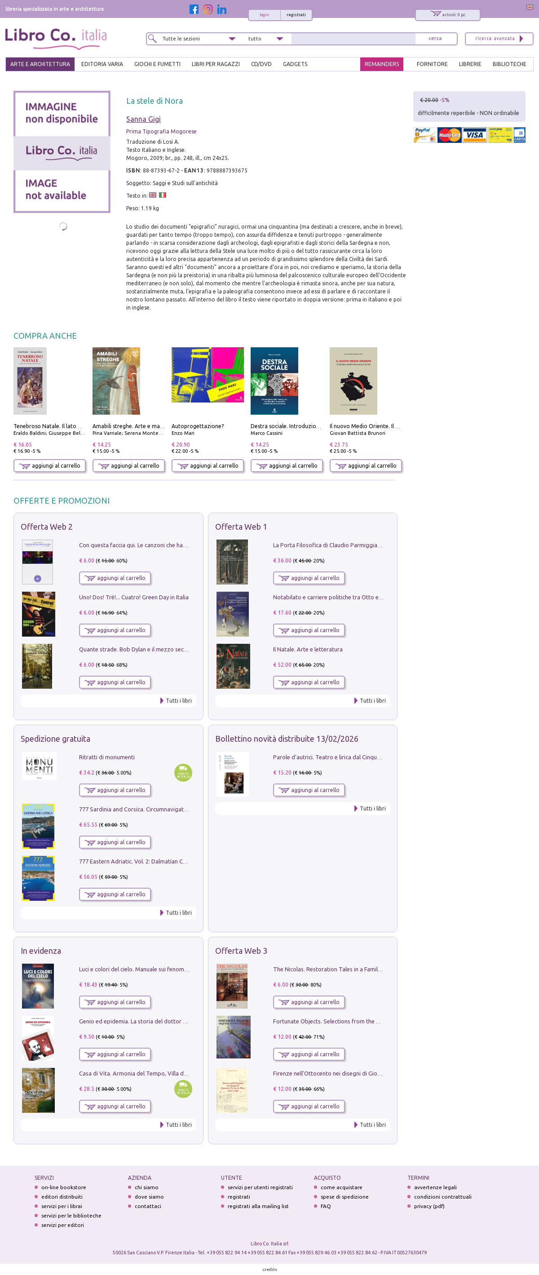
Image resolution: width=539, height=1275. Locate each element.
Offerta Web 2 (47, 526)
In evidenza (41, 950)
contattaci (148, 1206)
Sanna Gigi (143, 119)
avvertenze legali (435, 1187)
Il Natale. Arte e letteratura (308, 649)
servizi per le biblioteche (71, 1215)
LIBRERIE (470, 64)
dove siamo (149, 1197)
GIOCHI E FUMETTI (157, 64)
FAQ (326, 1206)
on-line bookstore (63, 1187)
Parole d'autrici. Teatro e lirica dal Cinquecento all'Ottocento (352, 757)
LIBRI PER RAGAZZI (216, 64)
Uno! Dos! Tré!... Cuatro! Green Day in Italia (134, 597)
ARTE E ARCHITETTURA (40, 64)
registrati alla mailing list (258, 1206)
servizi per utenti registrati (260, 1187)
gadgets (295, 64)
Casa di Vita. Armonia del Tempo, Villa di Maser (141, 1073)
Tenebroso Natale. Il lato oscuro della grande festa (77, 426)
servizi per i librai (61, 1206)
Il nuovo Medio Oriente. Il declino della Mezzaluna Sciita (401, 426)
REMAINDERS (382, 64)
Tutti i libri (179, 701)
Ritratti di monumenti (107, 757)
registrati (296, 15)
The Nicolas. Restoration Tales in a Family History (337, 969)
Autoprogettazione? (198, 426)
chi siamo (147, 1187)
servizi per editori (62, 1225)
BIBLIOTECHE (509, 64)
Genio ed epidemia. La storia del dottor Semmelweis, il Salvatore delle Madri (178, 1021)
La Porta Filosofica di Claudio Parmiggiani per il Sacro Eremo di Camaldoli (369, 545)
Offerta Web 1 (241, 526)
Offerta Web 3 (241, 950)
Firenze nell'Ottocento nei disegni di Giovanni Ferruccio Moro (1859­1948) (368, 1073)
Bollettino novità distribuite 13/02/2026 (286, 738)
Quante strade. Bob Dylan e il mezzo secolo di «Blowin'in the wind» (165, 649)
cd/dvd (261, 64)
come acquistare (341, 1187)
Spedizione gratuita (55, 738)
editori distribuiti (62, 1197)
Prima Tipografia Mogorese (161, 131)
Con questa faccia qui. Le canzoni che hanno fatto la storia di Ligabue (168, 545)
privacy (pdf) (429, 1206)
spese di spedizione (345, 1197)
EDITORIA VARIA (102, 64)
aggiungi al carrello (49, 466)
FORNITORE (432, 64)
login (264, 15)
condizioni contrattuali (443, 1197)
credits (270, 1269)
